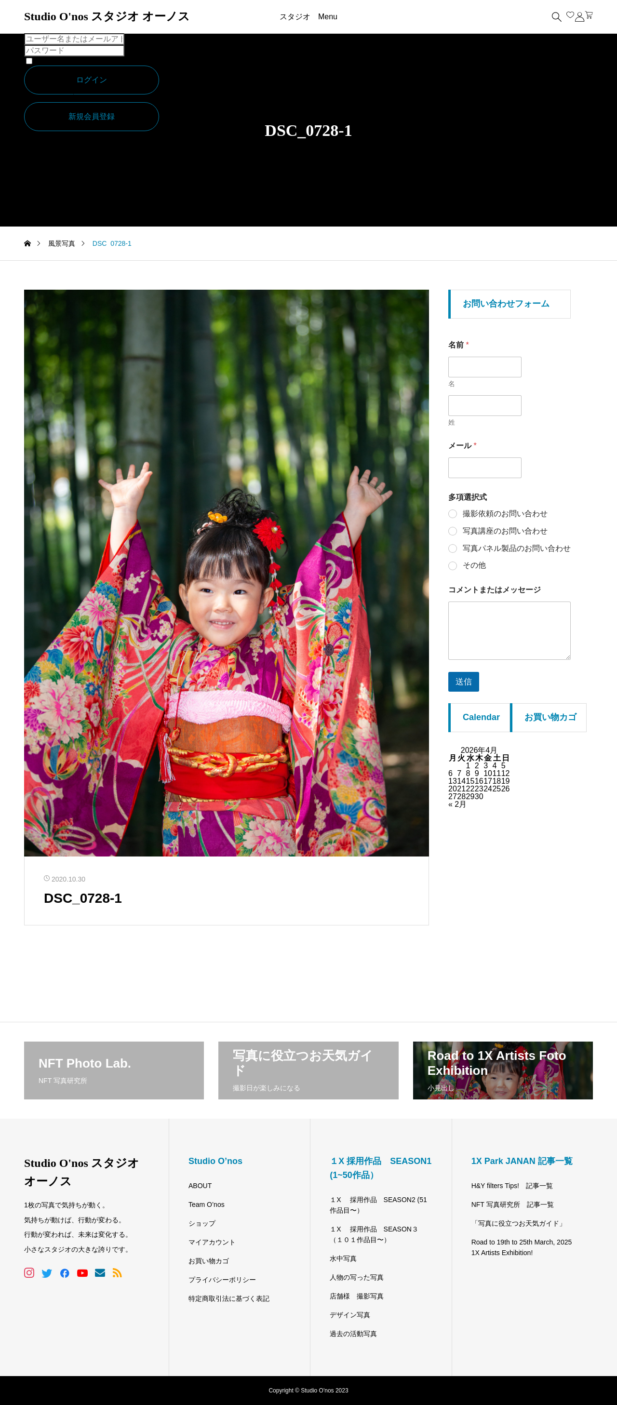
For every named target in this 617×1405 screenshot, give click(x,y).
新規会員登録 (91, 116)
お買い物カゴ (208, 1261)
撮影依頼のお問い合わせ (505, 513)
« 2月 (457, 804)
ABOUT (200, 1186)
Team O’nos (206, 1204)
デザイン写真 (350, 1315)
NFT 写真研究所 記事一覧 (512, 1204)
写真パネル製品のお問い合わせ (517, 548)
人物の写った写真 (357, 1277)
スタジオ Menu (308, 17)
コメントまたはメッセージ (494, 590)
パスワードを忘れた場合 (66, 98)
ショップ (201, 1223)
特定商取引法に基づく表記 (228, 1298)
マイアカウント (212, 1242)
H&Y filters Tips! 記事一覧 (512, 1186)
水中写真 (343, 1258)
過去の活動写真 (353, 1334)
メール (462, 446)
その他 (474, 565)
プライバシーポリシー (222, 1280)
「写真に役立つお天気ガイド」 (518, 1223)
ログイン (91, 80)
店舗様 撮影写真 (357, 1296)
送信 (464, 681)
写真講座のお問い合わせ (505, 531)
